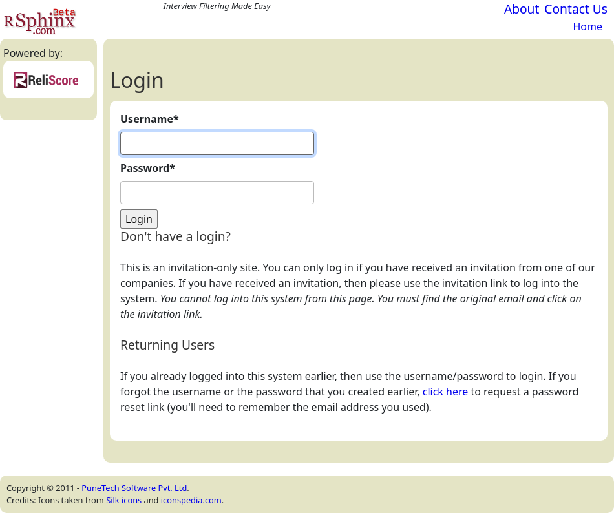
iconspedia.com (191, 500)
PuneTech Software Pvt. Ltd (134, 488)
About (521, 8)
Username (149, 119)
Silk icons (124, 500)
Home (587, 26)
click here (446, 391)
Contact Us (576, 8)
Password (147, 168)
